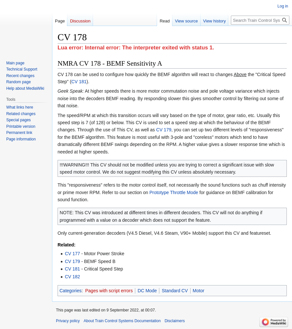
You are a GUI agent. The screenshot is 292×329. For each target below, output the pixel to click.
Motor (199, 290)
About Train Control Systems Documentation (122, 321)
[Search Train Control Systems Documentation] (260, 20)
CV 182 (72, 276)
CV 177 (72, 253)
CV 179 (163, 129)
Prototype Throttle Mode (173, 192)
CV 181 (78, 81)
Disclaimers (175, 321)
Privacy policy (68, 321)
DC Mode (147, 290)
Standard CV (175, 290)
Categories (71, 290)
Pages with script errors (109, 290)
